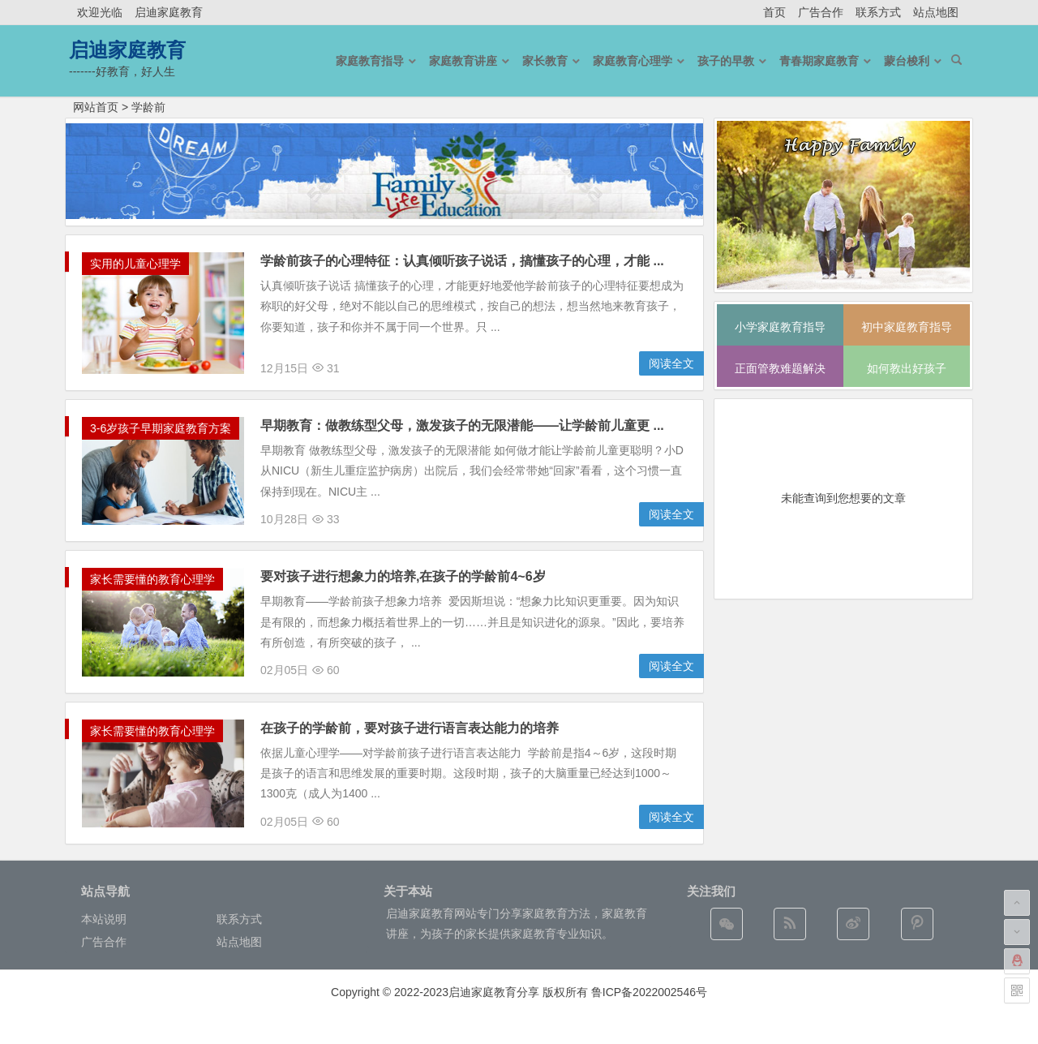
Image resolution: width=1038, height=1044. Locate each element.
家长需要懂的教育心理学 (152, 579)
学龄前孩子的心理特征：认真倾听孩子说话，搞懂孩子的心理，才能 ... (462, 261)
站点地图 (936, 12)
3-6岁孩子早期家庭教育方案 (160, 428)
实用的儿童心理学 (135, 263)
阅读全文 (671, 363)
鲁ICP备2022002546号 (649, 992)
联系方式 (878, 12)
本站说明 (104, 919)
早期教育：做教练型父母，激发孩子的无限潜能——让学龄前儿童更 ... (462, 425)
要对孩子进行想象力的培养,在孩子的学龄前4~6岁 (403, 576)
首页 (774, 12)
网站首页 (95, 107)
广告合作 (820, 12)
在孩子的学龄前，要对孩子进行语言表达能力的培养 (409, 728)
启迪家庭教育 (169, 12)
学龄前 (148, 107)
